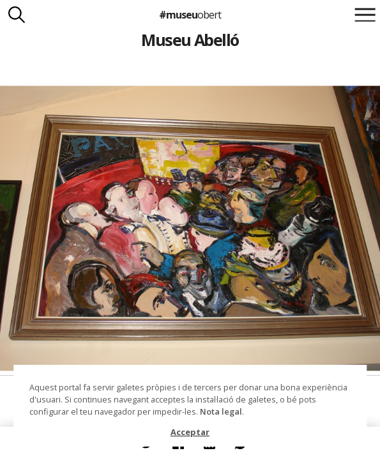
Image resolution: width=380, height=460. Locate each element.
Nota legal (221, 411)
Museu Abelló (190, 39)
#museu (190, 15)
